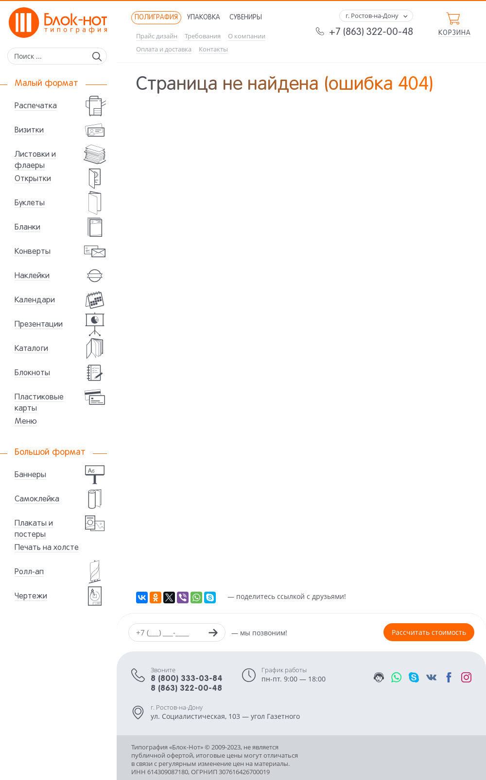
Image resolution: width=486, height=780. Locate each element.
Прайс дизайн (156, 36)
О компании (246, 36)
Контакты (213, 49)
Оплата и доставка (163, 49)
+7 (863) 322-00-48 (371, 32)
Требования (203, 36)
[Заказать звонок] (213, 634)
